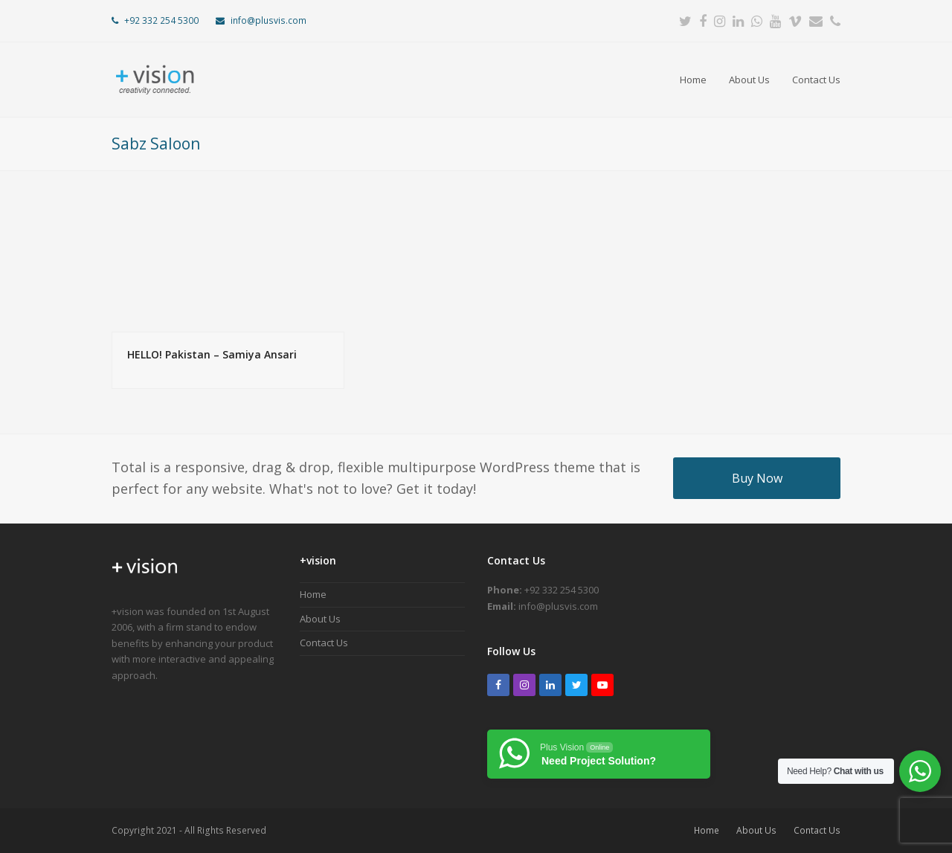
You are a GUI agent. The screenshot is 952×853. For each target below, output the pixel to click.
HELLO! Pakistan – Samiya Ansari (212, 354)
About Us (320, 618)
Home (313, 594)
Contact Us (324, 642)
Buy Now (757, 478)
